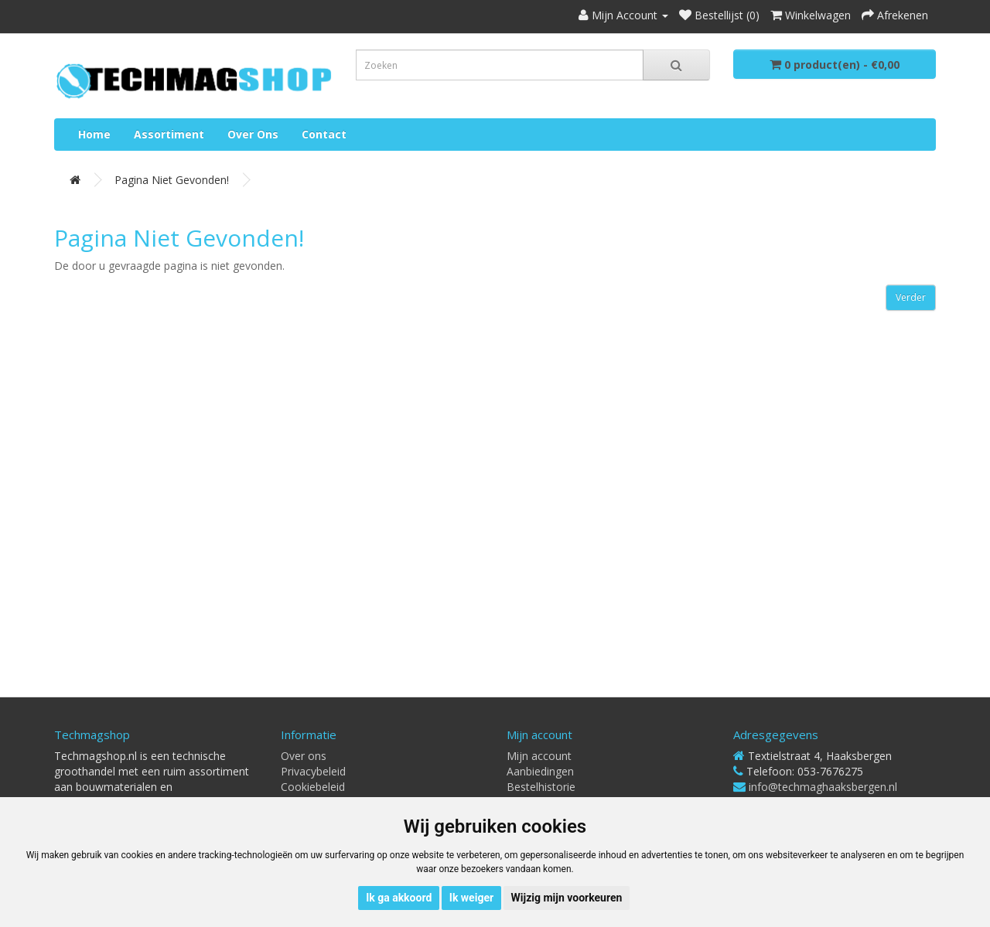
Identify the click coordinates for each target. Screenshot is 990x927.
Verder (911, 297)
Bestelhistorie (541, 786)
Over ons (252, 134)
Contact (324, 134)
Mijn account (539, 755)
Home (94, 134)
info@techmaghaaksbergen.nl (823, 786)
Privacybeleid (313, 771)
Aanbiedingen (540, 771)
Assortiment (169, 134)
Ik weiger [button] (471, 897)
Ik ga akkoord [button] (399, 897)
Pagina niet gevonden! (171, 179)
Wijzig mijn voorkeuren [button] (567, 897)
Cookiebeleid (313, 786)
